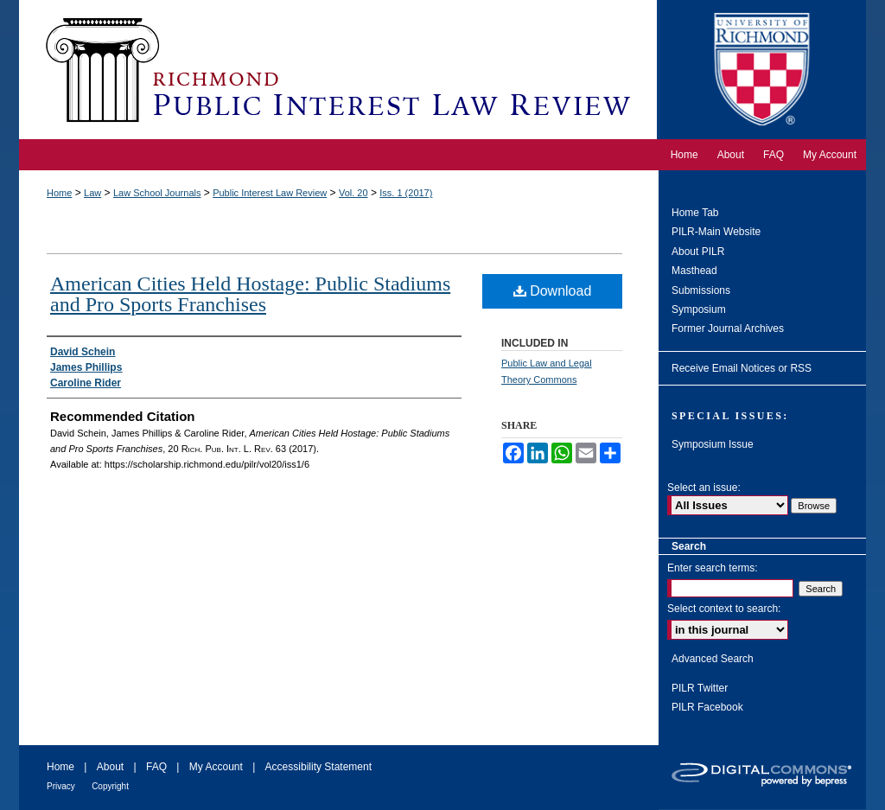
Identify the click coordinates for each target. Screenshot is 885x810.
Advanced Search (713, 659)
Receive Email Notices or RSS (742, 368)
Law (92, 193)
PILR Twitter (700, 688)
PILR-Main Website (716, 232)
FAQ (156, 767)
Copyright (110, 786)
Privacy (61, 786)
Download (552, 291)
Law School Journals (157, 193)
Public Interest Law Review (270, 193)
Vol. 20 (353, 193)
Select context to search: (723, 609)
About (110, 767)
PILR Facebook (707, 707)
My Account (216, 767)
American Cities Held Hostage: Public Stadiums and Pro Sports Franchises (250, 294)
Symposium (699, 309)
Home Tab (695, 213)
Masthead (694, 271)
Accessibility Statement (318, 767)
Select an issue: (704, 488)
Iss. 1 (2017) (405, 193)
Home (59, 193)
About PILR (698, 252)
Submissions (701, 290)
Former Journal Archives (728, 328)
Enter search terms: (712, 568)
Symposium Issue (713, 444)
